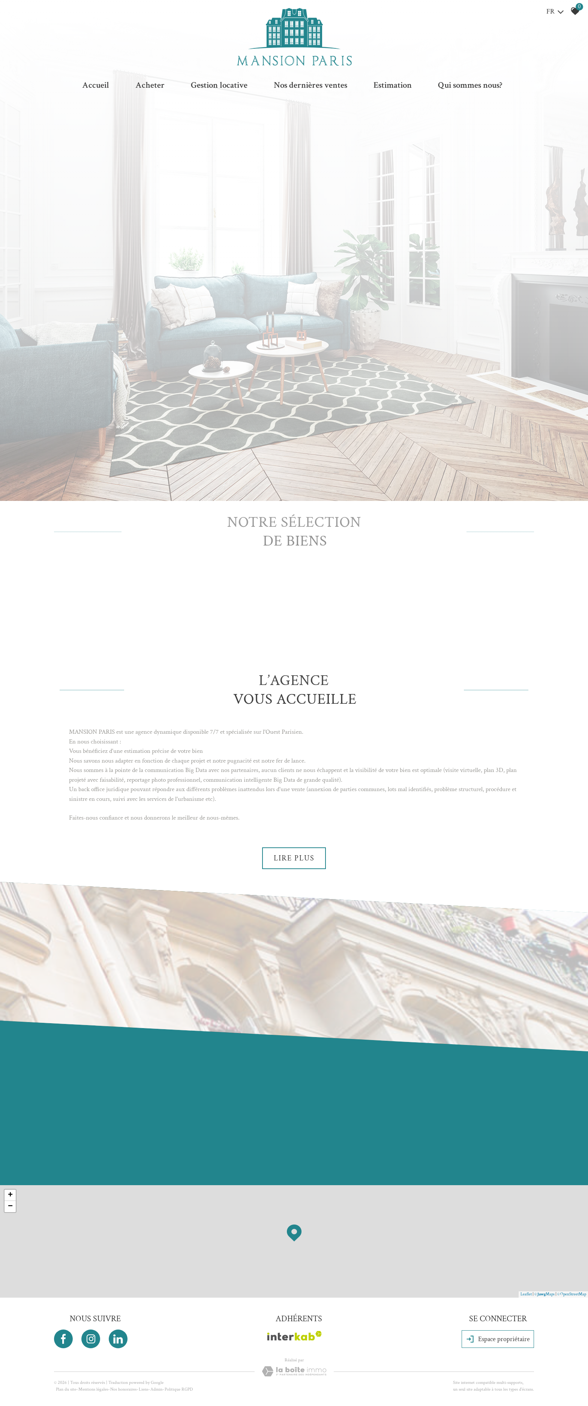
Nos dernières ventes (310, 85)
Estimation (393, 85)
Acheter (150, 85)
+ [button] (10, 1195)
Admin (156, 1389)
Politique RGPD (179, 1389)
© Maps (544, 1294)
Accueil (95, 85)
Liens (143, 1389)
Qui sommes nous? (470, 85)
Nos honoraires (123, 1389)
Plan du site (66, 1389)
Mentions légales (93, 1389)
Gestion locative (219, 85)
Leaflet (526, 1294)
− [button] (10, 1206)
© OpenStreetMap (571, 1294)
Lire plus (294, 858)
